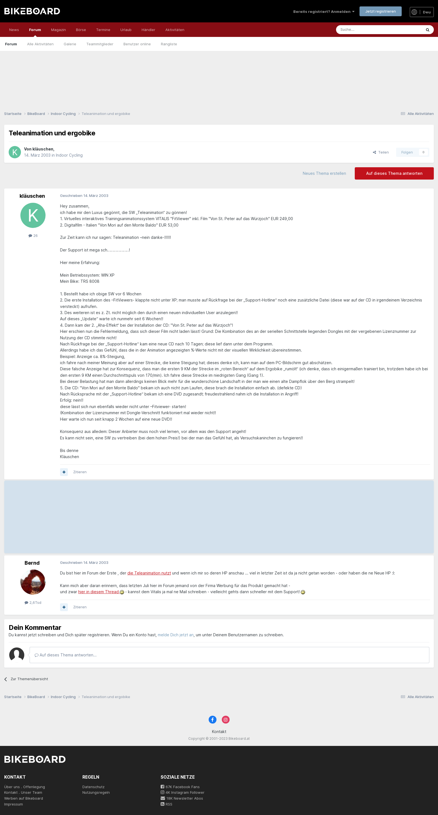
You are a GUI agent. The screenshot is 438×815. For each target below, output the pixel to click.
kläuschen (42, 149)
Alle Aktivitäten (40, 44)
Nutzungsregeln (96, 792)
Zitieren (80, 472)
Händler (148, 29)
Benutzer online (137, 44)
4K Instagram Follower (182, 792)
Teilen (381, 152)
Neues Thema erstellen (324, 173)
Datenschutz (93, 787)
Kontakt (219, 731)
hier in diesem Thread (99, 591)
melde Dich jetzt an (176, 634)
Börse (81, 29)
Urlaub (126, 29)
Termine (103, 29)
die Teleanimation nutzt (149, 573)
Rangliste (169, 44)
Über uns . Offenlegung (24, 787)
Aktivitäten (174, 29)
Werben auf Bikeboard (23, 798)
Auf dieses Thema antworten (394, 173)
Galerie (70, 44)
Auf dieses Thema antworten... (66, 655)
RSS (166, 804)
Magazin (58, 29)
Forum (35, 32)
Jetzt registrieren (380, 11)
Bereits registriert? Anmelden (323, 11)
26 (33, 235)
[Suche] (366, 29)
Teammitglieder (99, 44)
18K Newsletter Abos (182, 798)
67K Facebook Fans (180, 787)
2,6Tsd (33, 602)
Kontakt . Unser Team (23, 792)
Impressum (13, 804)
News (14, 29)
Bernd (32, 563)
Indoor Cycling (69, 155)
